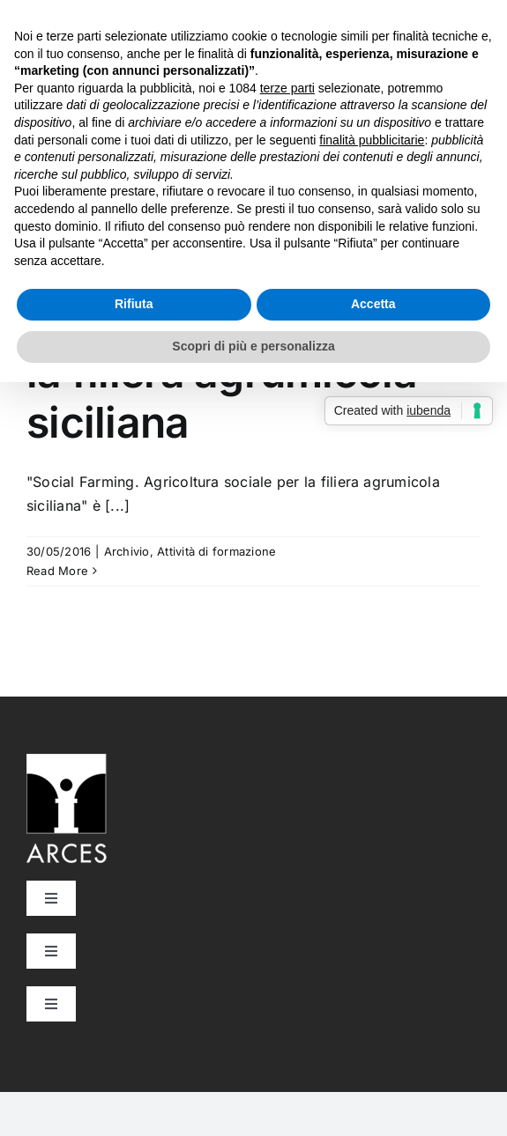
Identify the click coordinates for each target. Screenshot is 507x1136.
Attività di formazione (216, 551)
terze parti (287, 88)
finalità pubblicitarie (371, 140)
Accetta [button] (373, 304)
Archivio (127, 551)
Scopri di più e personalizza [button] (253, 346)
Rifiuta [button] (134, 304)
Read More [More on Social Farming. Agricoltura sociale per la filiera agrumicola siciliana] (57, 571)
